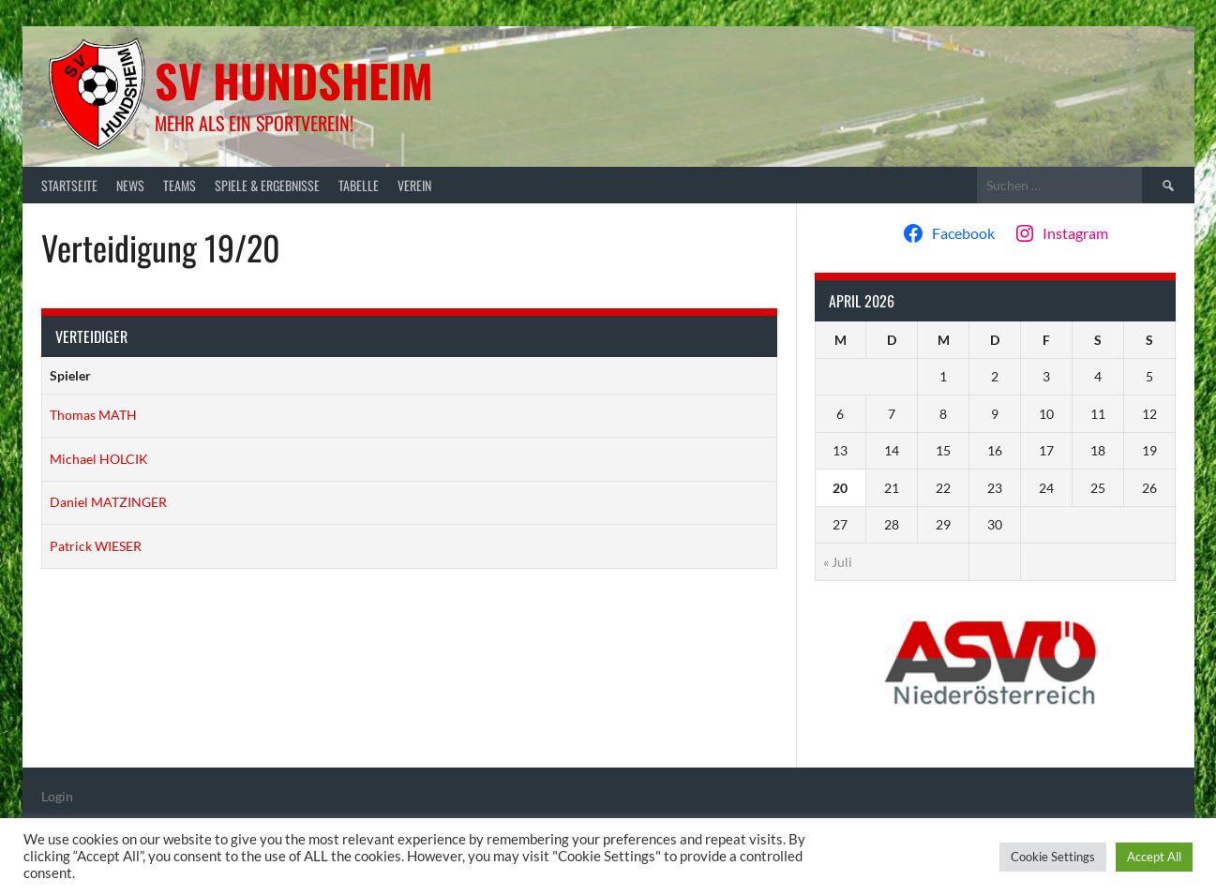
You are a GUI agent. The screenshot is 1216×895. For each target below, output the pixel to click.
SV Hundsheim (294, 80)
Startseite (69, 185)
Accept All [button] (1154, 856)
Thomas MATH (93, 415)
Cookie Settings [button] (1053, 856)
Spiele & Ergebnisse (267, 185)
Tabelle (358, 185)
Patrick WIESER (96, 546)
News (130, 185)
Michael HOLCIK (99, 459)
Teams (179, 185)
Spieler (70, 375)
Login (57, 796)
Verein (414, 185)
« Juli (837, 562)
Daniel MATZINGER (108, 502)
